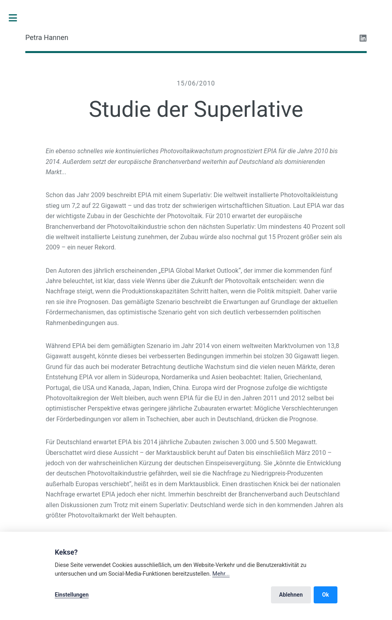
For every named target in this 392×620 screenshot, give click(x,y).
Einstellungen (72, 594)
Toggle (17, 18)
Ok (325, 594)
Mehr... (221, 574)
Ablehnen (291, 594)
